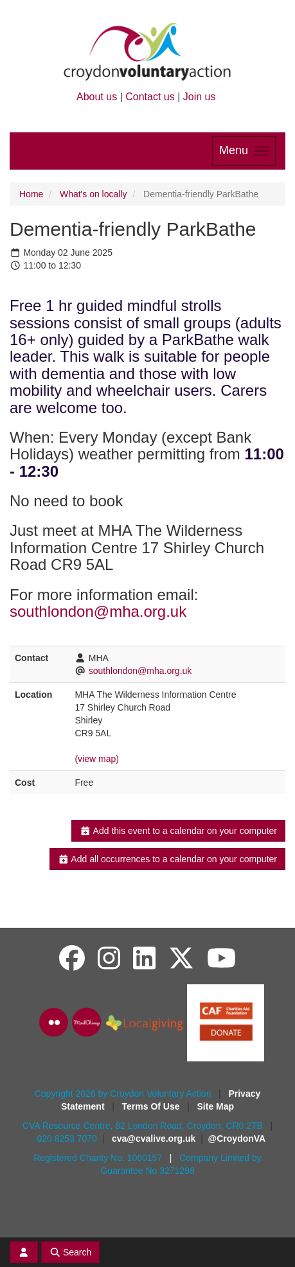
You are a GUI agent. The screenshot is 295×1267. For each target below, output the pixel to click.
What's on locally (93, 194)
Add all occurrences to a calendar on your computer (167, 859)
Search (70, 1252)
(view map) (96, 759)
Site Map (216, 1106)
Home (31, 194)
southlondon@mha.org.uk (98, 611)
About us (96, 96)
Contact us (149, 96)
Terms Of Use (152, 1106)
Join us (199, 96)
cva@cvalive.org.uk (153, 1138)
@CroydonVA (237, 1138)
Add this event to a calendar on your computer (178, 831)
